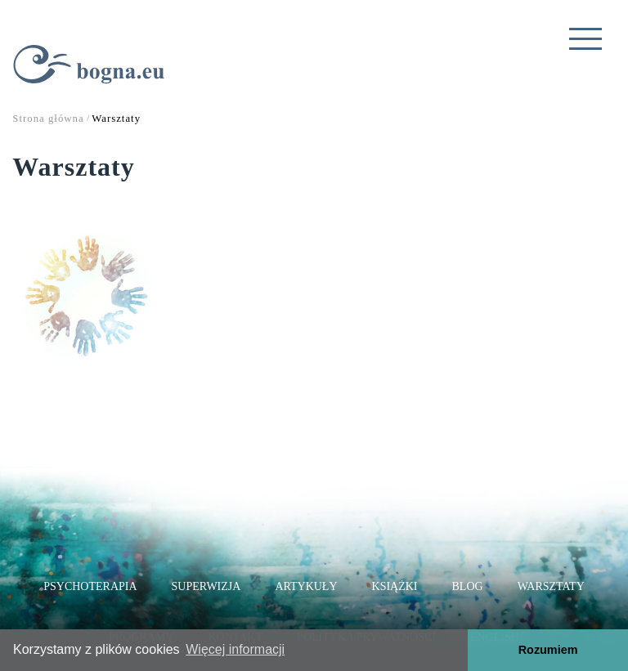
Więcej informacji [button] (235, 649)
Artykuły (306, 586)
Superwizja (206, 586)
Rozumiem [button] (548, 649)
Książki (395, 586)
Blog (467, 586)
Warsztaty (551, 586)
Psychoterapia (90, 586)
